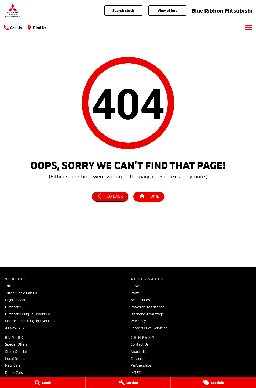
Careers (137, 358)
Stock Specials (16, 351)
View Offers (167, 10)
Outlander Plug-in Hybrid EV (27, 314)
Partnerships (141, 365)
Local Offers (15, 358)
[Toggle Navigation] (248, 27)
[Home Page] (13, 10)
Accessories (140, 300)
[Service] (128, 382)
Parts (135, 293)
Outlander (13, 307)
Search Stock (123, 10)
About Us (138, 351)
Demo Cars (14, 372)
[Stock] (42, 382)
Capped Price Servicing (149, 328)
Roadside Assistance (147, 307)
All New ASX (15, 328)
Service (136, 286)
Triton (9, 286)
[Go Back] (110, 197)
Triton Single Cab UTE (22, 293)
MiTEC (136, 372)
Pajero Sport (15, 300)
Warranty (138, 321)
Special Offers (16, 344)
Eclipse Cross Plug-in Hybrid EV (30, 321)
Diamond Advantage (147, 314)
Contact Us (140, 344)
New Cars (13, 365)
